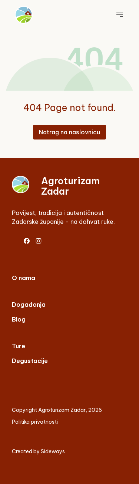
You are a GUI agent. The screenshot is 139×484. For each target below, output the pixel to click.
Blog (19, 319)
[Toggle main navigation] (119, 14)
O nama (23, 278)
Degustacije (30, 360)
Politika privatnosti (35, 422)
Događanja (29, 304)
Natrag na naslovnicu (69, 132)
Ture (18, 346)
